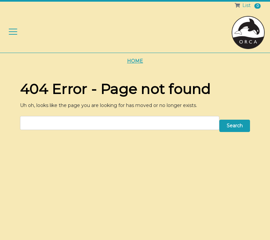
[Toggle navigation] (13, 31)
